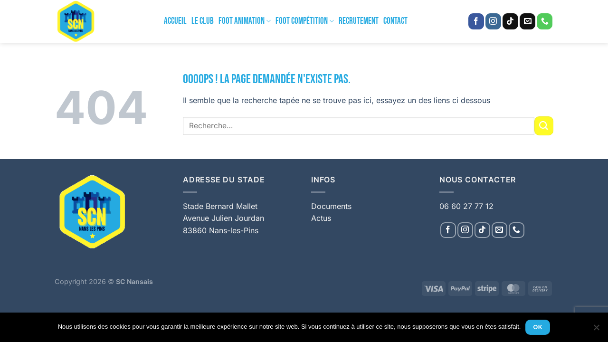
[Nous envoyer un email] (527, 21)
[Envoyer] (543, 125)
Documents (331, 206)
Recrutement (359, 21)
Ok (538, 327)
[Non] (596, 330)
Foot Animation (244, 21)
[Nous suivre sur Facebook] (476, 21)
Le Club (202, 21)
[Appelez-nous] (544, 21)
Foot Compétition (305, 21)
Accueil (175, 21)
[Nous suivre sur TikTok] (510, 21)
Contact (395, 21)
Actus (321, 218)
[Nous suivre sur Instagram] (493, 21)
